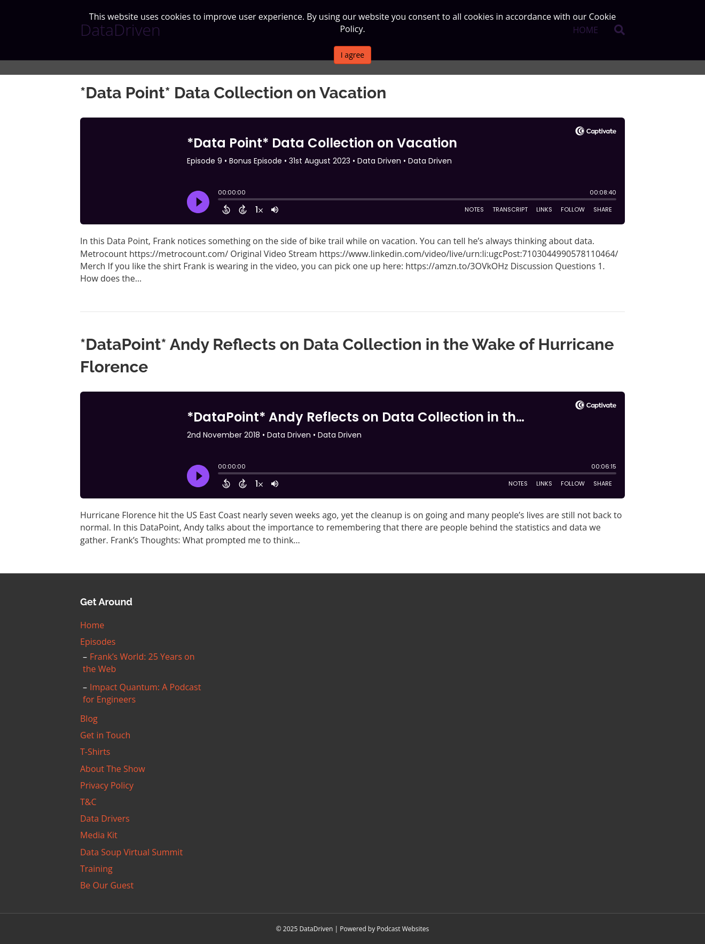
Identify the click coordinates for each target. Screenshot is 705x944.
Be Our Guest (107, 885)
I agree (352, 55)
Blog (89, 718)
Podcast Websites (403, 928)
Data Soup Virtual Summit (131, 852)
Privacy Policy (107, 785)
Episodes (97, 641)
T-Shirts (95, 752)
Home (92, 625)
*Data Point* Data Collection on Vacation (233, 92)
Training (96, 869)
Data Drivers (105, 818)
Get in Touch (105, 735)
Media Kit (99, 835)
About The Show (112, 769)
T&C (88, 802)
